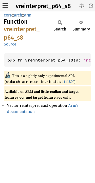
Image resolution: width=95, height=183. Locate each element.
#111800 (67, 81)
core (8, 15)
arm (27, 15)
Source (10, 44)
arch (18, 15)
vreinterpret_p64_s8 (43, 6)
